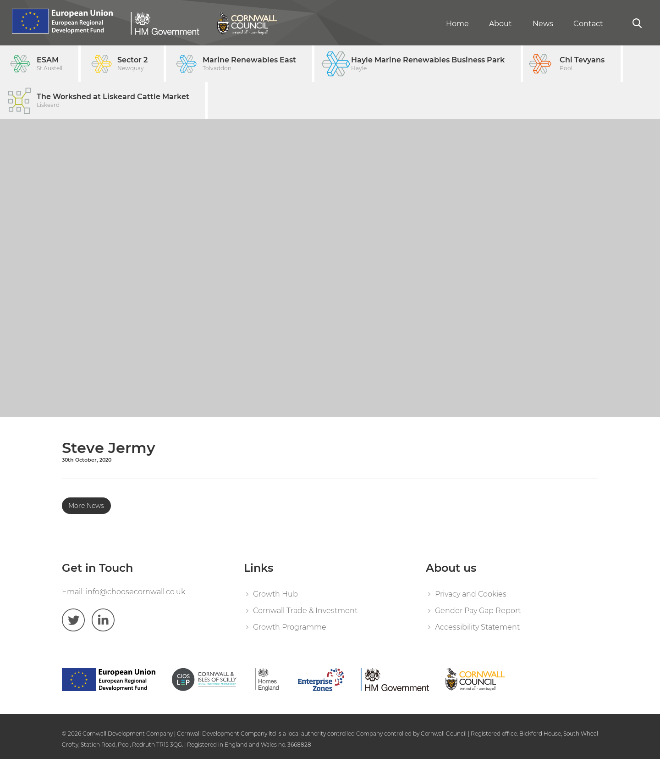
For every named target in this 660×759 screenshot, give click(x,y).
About (500, 23)
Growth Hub (275, 594)
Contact (588, 23)
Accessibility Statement (477, 627)
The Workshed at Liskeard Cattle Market (113, 100)
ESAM (49, 64)
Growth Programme (289, 627)
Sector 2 (132, 64)
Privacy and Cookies (470, 594)
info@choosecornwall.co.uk (135, 591)
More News (86, 506)
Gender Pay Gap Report (478, 610)
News (543, 23)
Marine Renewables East (249, 64)
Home (457, 23)
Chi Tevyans (582, 64)
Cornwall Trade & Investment (305, 610)
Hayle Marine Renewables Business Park (428, 64)
